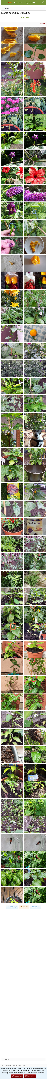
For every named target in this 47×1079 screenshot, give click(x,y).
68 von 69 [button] (24, 907)
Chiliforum (6, 1066)
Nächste (35, 907)
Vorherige (12, 907)
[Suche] (43, 2)
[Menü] (4, 2)
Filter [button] (42, 24)
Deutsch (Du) (19, 1066)
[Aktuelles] (38, 2)
